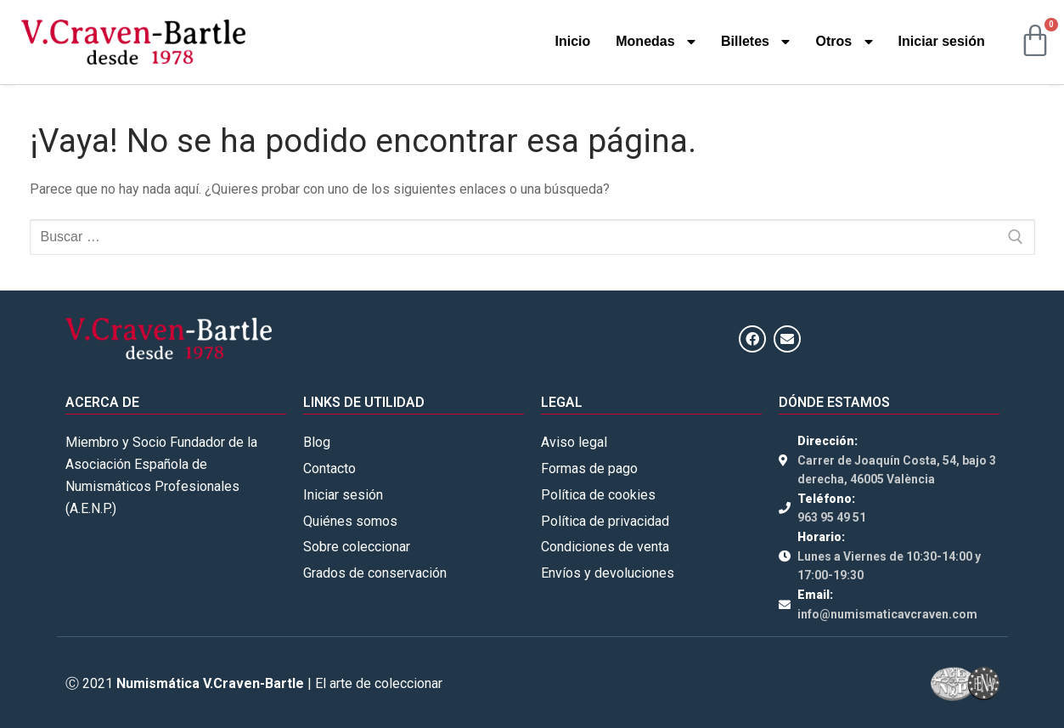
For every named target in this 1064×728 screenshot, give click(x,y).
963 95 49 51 (831, 517)
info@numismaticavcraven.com (887, 614)
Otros (843, 41)
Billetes (755, 41)
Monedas (655, 41)
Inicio (572, 41)
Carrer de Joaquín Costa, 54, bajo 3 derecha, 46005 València (896, 470)
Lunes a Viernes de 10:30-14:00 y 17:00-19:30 (889, 566)
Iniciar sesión (941, 41)
